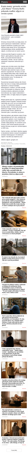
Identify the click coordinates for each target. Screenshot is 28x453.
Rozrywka (24, 176)
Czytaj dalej (14, 450)
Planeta (6, 2)
